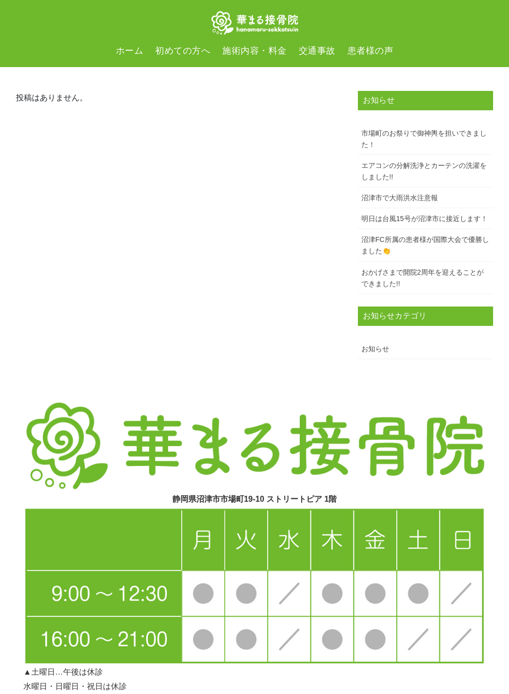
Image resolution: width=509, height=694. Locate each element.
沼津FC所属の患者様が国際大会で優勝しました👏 (425, 245)
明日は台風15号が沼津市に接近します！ (424, 219)
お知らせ (375, 349)
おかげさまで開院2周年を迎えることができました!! (422, 278)
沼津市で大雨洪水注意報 (399, 198)
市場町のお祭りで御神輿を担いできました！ (424, 139)
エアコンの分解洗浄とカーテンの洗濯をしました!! (424, 171)
